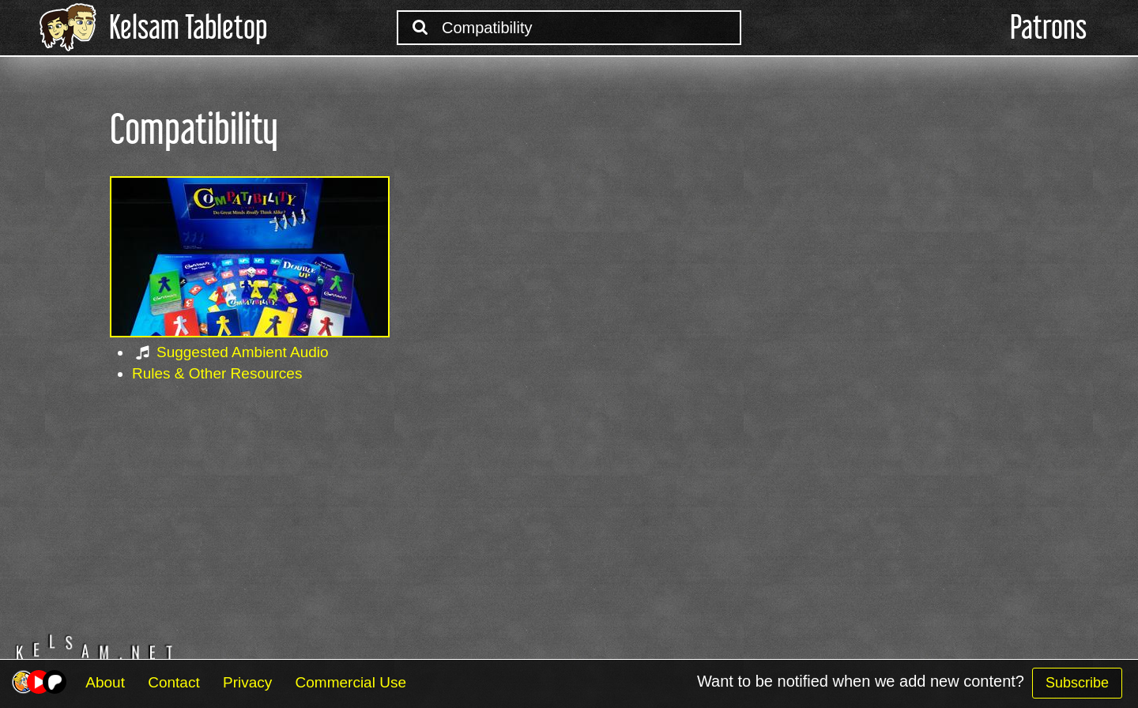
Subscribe (1077, 683)
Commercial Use (351, 682)
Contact (173, 682)
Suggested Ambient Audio (242, 352)
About (105, 682)
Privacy (247, 682)
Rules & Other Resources (217, 373)
